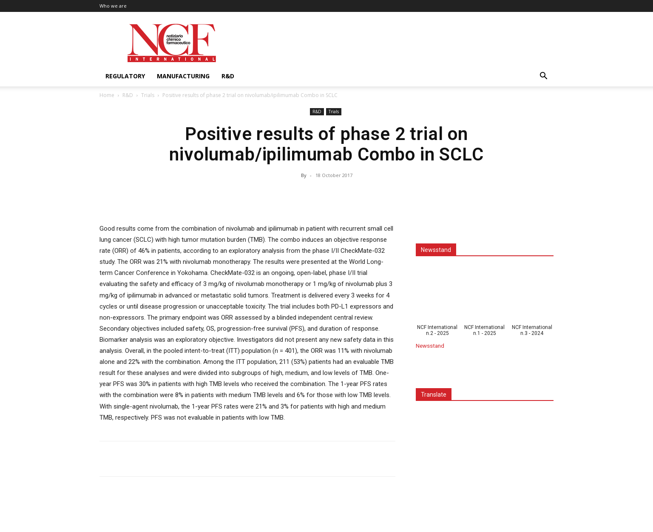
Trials (147, 95)
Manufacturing (183, 76)
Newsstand (430, 345)
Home (106, 95)
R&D (227, 76)
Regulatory (125, 76)
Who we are (113, 6)
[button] (543, 77)
